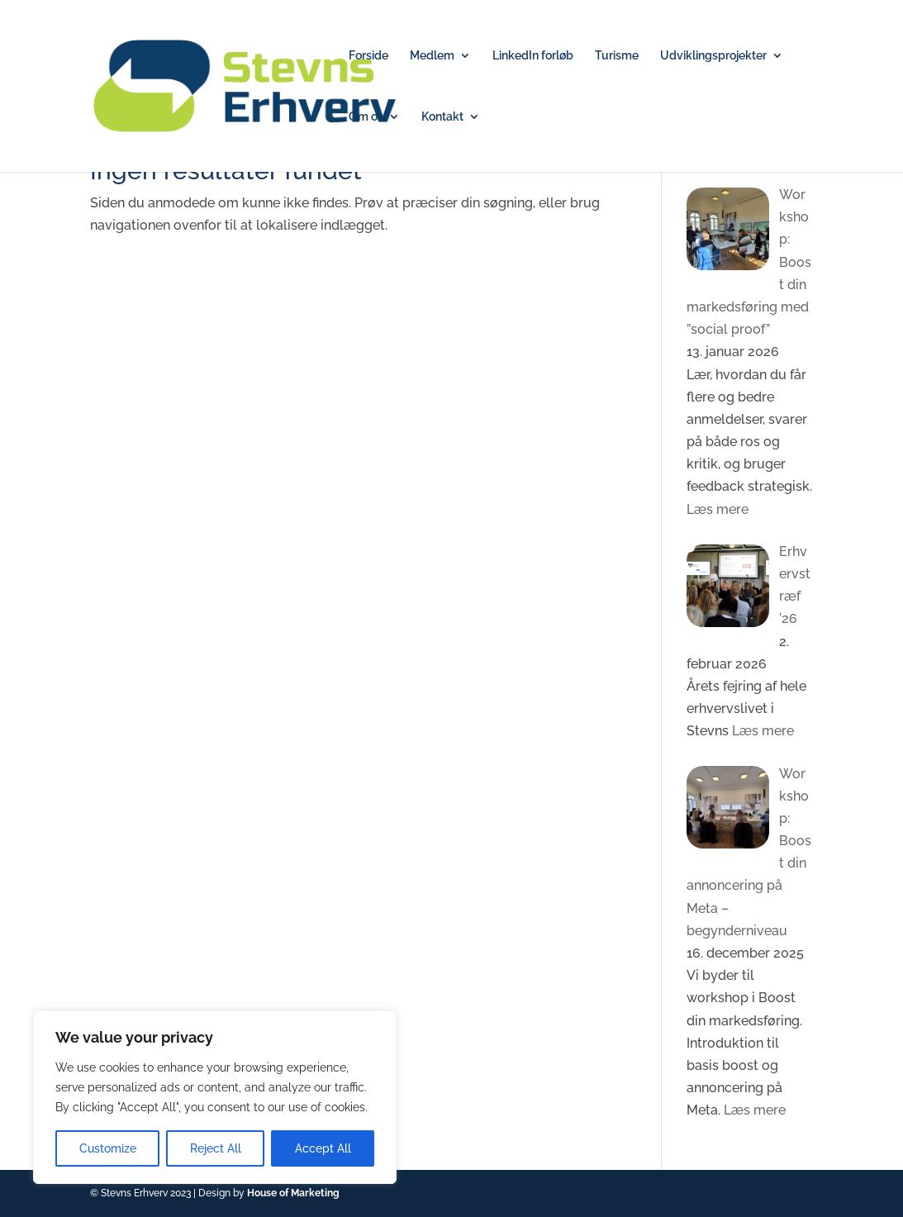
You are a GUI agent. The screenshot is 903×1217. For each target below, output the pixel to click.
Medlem (432, 56)
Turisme (617, 56)
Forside (368, 56)
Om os (366, 117)
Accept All (323, 1148)
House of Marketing (293, 1193)
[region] (215, 1097)
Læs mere (718, 509)
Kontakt (442, 117)
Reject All (215, 1148)
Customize (107, 1148)
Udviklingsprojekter (713, 56)
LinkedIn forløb (532, 56)
